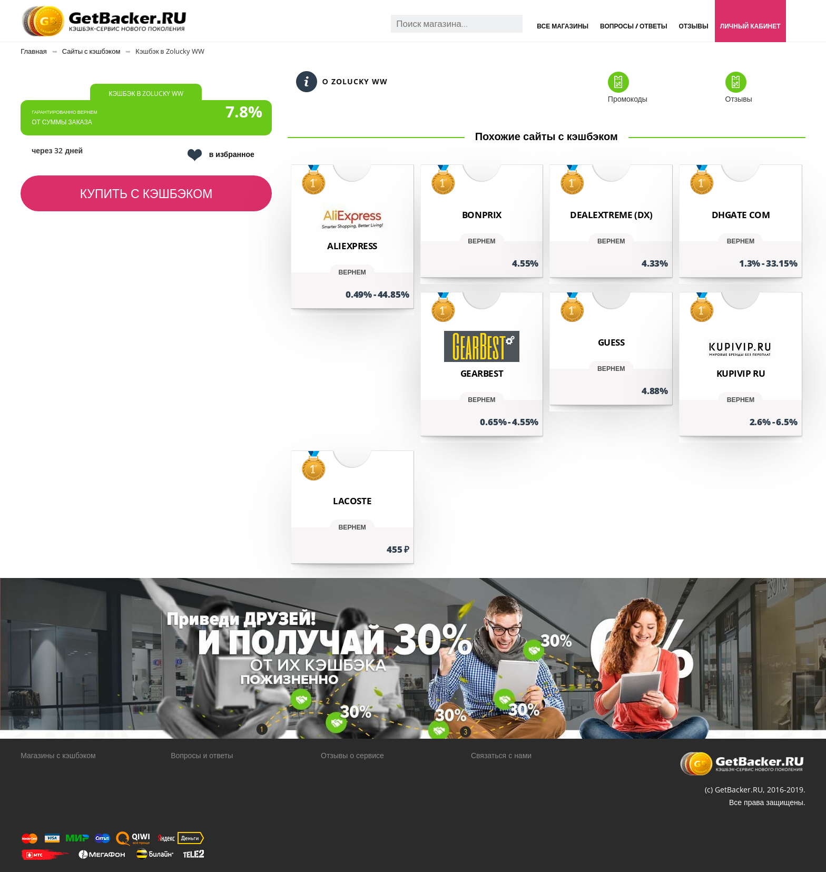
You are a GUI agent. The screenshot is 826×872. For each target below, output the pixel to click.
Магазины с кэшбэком (58, 755)
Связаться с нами (501, 755)
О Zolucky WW (342, 81)
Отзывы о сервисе (352, 755)
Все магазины (562, 26)
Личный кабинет (750, 26)
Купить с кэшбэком (146, 193)
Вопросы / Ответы (633, 26)
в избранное (221, 155)
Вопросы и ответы (202, 755)
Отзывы (693, 26)
